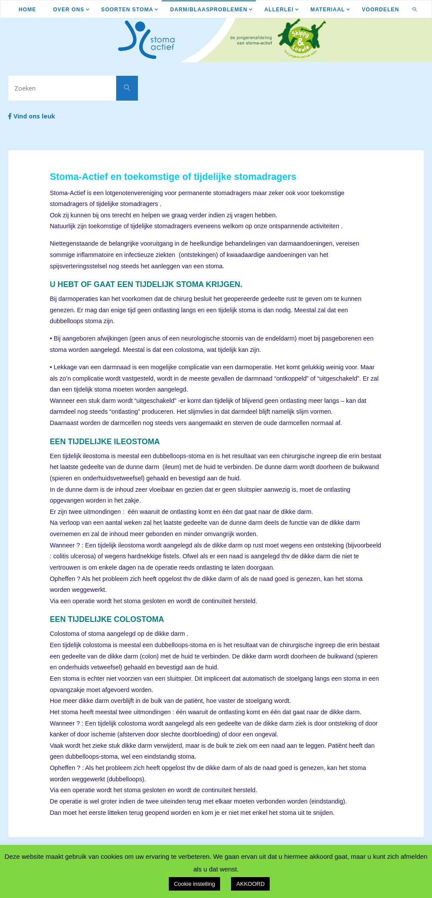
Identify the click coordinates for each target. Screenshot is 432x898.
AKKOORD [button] (250, 884)
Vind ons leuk (31, 116)
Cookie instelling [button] (194, 884)
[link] (415, 9)
